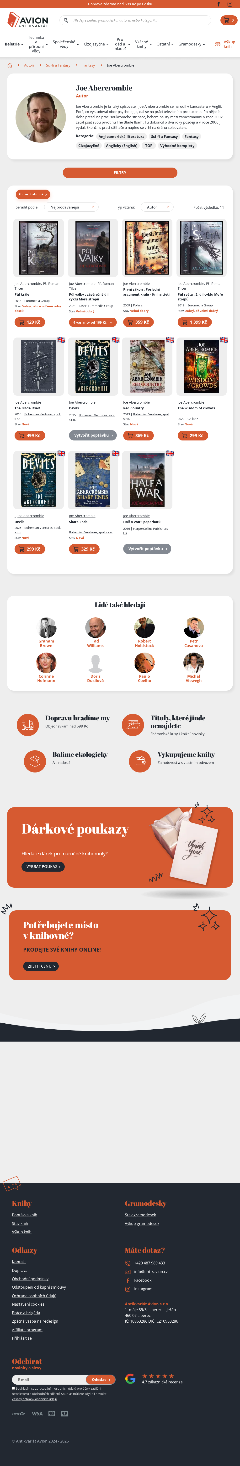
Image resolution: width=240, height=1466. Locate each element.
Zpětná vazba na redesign (35, 1321)
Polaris (138, 305)
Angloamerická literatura (121, 136)
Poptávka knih (24, 1215)
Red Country (133, 408)
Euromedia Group (37, 300)
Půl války (88, 296)
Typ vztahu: (125, 206)
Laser (82, 305)
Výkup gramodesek (142, 1223)
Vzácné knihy (141, 44)
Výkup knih (22, 1232)
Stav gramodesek (140, 1215)
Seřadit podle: (27, 206)
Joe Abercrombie (28, 283)
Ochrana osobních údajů (34, 1295)
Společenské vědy (64, 44)
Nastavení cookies (28, 1304)
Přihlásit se (22, 1338)
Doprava (19, 1270)
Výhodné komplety (177, 145)
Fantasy (88, 65)
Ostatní (163, 44)
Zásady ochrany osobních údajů (34, 1399)
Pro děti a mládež (120, 44)
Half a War (142, 521)
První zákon (146, 292)
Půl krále (22, 294)
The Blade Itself (27, 408)
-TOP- (149, 145)
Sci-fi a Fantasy (58, 65)
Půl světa (200, 296)
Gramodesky (189, 44)
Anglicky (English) (121, 145)
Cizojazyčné (94, 44)
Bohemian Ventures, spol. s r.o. (91, 532)
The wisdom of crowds (196, 408)
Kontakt (19, 1261)
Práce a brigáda (26, 1312)
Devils (74, 408)
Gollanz (192, 419)
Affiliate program (27, 1329)
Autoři (29, 65)
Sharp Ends (78, 521)
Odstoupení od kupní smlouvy (39, 1287)
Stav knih (20, 1223)
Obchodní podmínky (30, 1278)
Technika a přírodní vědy (36, 44)
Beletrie (12, 44)
